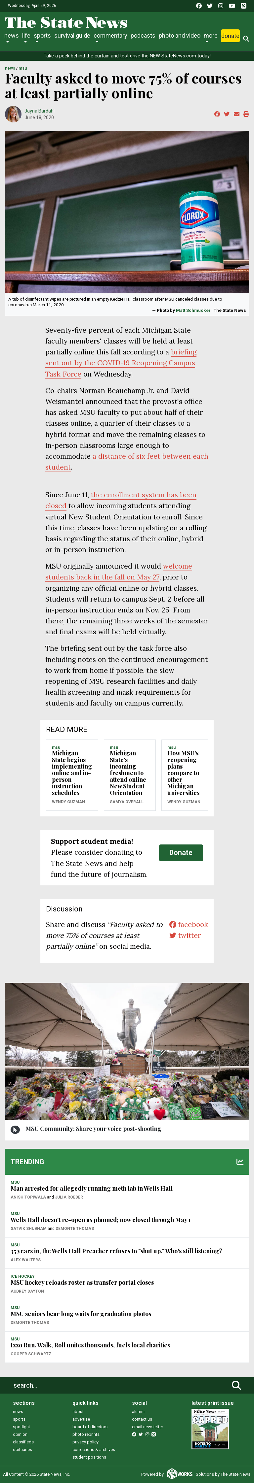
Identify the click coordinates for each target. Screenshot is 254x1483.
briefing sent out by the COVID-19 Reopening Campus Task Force (120, 362)
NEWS (10, 68)
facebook (188, 924)
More (211, 35)
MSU (23, 68)
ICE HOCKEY (23, 1276)
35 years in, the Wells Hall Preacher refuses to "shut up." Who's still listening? (116, 1251)
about (78, 1411)
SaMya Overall (127, 802)
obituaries (22, 1449)
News (11, 35)
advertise (81, 1419)
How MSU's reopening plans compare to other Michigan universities (183, 773)
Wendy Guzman (68, 802)
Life (26, 35)
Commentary (110, 35)
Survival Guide (72, 35)
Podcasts (143, 35)
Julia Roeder (69, 1197)
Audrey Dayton (27, 1291)
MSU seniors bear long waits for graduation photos (81, 1314)
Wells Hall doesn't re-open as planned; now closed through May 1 (101, 1220)
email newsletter (147, 1426)
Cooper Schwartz (31, 1354)
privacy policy (85, 1441)
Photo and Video (179, 35)
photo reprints (86, 1434)
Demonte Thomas (75, 1228)
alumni (138, 1411)
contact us (142, 1419)
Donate (230, 35)
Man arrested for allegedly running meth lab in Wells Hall (92, 1188)
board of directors (89, 1426)
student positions (89, 1457)
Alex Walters (26, 1260)
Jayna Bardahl (39, 111)
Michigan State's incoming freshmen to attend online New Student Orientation (128, 773)
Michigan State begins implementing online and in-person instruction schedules (72, 773)
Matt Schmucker (193, 310)
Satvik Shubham (29, 1228)
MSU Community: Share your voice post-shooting (93, 1129)
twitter (185, 935)
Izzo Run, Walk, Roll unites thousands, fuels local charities (90, 1345)
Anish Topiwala (28, 1197)
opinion (20, 1434)
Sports (42, 35)
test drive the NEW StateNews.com (158, 56)
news (18, 1411)
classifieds (23, 1441)
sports (19, 1419)
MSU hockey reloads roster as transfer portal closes (82, 1282)
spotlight (21, 1426)
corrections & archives (93, 1449)
